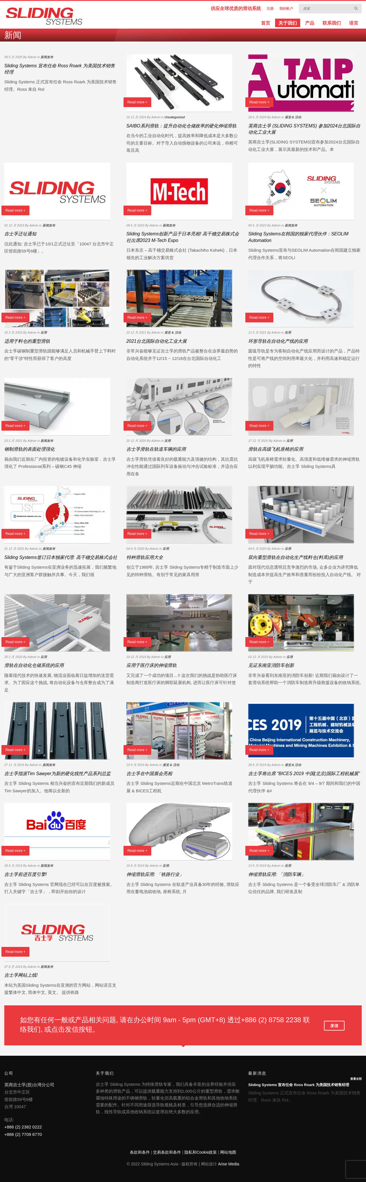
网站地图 (228, 1152)
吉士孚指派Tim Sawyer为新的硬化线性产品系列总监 (57, 773)
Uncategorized (174, 117)
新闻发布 (47, 57)
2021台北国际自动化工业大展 (156, 341)
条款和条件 (140, 1152)
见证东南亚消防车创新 (271, 665)
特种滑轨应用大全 (144, 557)
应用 (44, 332)
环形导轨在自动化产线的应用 (278, 341)
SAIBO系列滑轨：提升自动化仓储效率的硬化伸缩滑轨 (181, 125)
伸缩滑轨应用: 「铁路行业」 (155, 874)
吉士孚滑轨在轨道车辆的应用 (156, 449)
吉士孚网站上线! (20, 975)
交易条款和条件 (167, 1152)
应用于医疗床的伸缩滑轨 (151, 665)
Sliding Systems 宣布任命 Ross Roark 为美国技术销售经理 (298, 1085)
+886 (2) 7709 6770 (23, 1134)
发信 (334, 1025)
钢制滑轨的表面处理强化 (29, 449)
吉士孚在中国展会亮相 (149, 773)
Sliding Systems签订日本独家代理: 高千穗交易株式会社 (60, 557)
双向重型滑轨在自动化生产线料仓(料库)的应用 (295, 557)
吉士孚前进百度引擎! (25, 874)
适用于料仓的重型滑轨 (27, 341)
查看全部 (356, 1078)
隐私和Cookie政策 (200, 1152)
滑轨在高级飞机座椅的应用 (275, 449)
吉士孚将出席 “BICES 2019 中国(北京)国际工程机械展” (304, 773)
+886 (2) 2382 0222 (23, 1126)
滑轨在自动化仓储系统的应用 (34, 665)
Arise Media (228, 1164)
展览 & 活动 (293, 117)
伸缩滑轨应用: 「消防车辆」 (277, 874)
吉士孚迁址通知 (20, 233)
